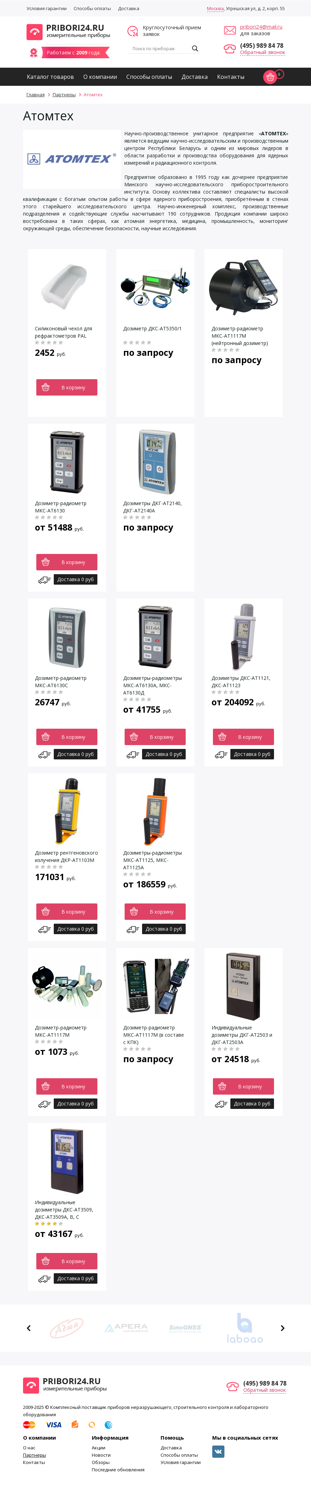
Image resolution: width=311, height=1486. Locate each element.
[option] (66, 1328)
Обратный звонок (262, 51)
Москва (215, 8)
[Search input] (160, 48)
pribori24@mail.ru (261, 26)
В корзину (73, 387)
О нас (29, 1447)
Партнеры (34, 1455)
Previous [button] (29, 1328)
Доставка (128, 8)
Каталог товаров (50, 77)
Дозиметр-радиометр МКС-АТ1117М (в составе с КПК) (153, 1034)
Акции (98, 1447)
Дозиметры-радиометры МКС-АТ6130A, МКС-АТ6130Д (152, 685)
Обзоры (101, 1462)
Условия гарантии (47, 8)
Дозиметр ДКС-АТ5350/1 (152, 328)
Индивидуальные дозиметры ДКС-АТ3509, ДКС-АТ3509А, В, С (64, 1209)
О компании (100, 77)
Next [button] (282, 1328)
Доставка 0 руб (75, 579)
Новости (101, 1455)
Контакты (230, 77)
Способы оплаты (92, 8)
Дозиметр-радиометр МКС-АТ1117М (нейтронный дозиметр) (240, 335)
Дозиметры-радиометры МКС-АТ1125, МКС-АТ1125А (152, 860)
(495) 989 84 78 (261, 46)
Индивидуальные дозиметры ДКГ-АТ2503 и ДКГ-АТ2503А (242, 1034)
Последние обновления (118, 1469)
